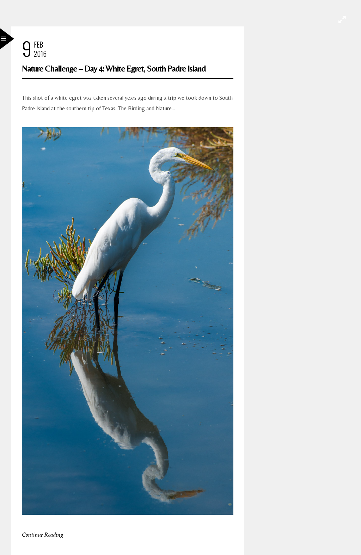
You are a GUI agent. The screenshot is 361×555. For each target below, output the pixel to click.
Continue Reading (42, 535)
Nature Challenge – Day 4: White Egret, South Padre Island (114, 68)
